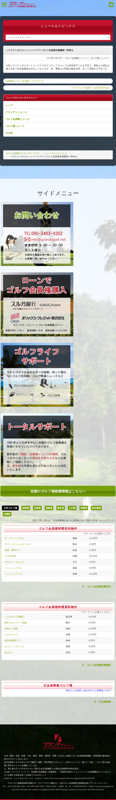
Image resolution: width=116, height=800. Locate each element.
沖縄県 (7, 514)
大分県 (72, 508)
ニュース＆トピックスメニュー (21, 97)
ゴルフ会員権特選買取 (96, 665)
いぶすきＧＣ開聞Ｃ (15, 616)
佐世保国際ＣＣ (12, 640)
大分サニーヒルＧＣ (15, 562)
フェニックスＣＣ (14, 573)
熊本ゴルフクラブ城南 (16, 622)
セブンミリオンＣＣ (15, 646)
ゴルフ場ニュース (15, 126)
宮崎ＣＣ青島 (11, 628)
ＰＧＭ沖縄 (10, 556)
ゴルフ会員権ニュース (17, 119)
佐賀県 (37, 508)
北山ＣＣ (9, 652)
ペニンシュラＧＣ (14, 568)
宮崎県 (83, 508)
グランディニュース (16, 112)
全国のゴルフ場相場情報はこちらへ (58, 491)
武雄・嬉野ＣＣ (12, 550)
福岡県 (25, 508)
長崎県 (49, 508)
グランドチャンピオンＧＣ (18, 544)
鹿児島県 (96, 508)
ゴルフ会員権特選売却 (96, 586)
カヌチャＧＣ (11, 634)
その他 (9, 132)
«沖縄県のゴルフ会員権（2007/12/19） (25, 81)
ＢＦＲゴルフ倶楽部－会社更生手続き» (90, 87)
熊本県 (60, 508)
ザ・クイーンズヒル (15, 538)
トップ (9, 105)
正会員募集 (102, 701)
